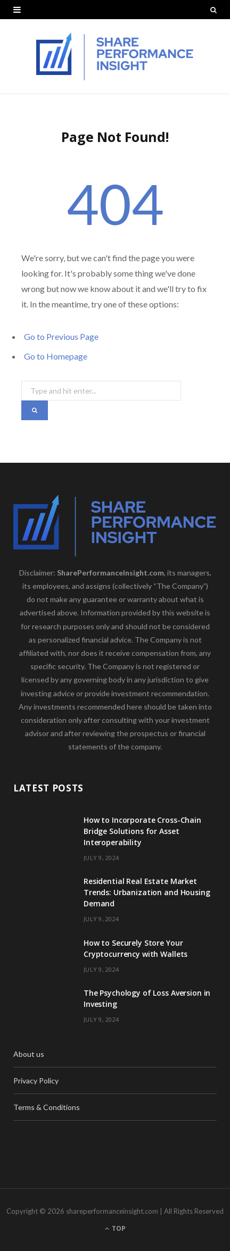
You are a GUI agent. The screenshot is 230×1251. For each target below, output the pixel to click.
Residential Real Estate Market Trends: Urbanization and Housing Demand (147, 892)
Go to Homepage (55, 356)
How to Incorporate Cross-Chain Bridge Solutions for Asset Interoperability (142, 831)
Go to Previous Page (61, 336)
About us (28, 1053)
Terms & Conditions (46, 1107)
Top (115, 1228)
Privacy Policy (36, 1080)
